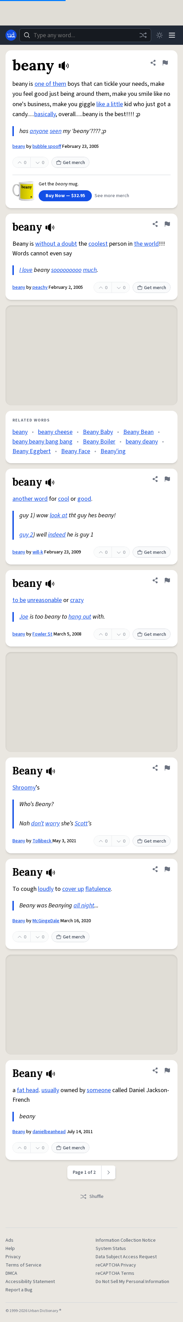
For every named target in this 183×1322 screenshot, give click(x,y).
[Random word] (143, 35)
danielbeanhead (49, 1131)
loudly (46, 889)
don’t (37, 823)
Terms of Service (23, 1265)
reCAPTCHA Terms (115, 1273)
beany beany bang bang (42, 441)
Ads (9, 1240)
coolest (98, 244)
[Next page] (109, 1172)
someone (99, 1090)
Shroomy (24, 787)
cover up (73, 889)
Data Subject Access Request (126, 1256)
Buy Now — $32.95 (65, 195)
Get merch (70, 162)
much (90, 270)
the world (146, 244)
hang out (79, 616)
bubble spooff (46, 146)
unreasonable (44, 600)
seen (55, 131)
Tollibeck (42, 840)
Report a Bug (19, 1290)
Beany (18, 840)
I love (25, 270)
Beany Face (75, 451)
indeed (57, 534)
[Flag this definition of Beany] (167, 767)
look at (58, 515)
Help (10, 1248)
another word (30, 499)
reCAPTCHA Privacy (116, 1265)
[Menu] (171, 35)
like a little (109, 104)
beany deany (142, 441)
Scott (81, 823)
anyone (39, 131)
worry (52, 823)
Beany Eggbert (31, 451)
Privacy (13, 1256)
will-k (37, 552)
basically (45, 114)
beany (18, 146)
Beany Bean (138, 432)
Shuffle (92, 1196)
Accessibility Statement (30, 1281)
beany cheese (55, 432)
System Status (111, 1248)
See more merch (112, 195)
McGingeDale (45, 920)
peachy (40, 287)
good (84, 499)
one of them (50, 84)
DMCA (11, 1273)
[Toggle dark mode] (159, 35)
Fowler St (42, 634)
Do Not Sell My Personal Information (132, 1281)
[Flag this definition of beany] (165, 62)
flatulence (98, 889)
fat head (28, 1090)
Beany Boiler (99, 441)
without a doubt (56, 244)
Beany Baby (98, 432)
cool (63, 499)
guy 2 (26, 534)
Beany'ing (113, 451)
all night (84, 905)
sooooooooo (66, 270)
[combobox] (85, 35)
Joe (23, 616)
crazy (77, 600)
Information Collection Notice (126, 1240)
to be (19, 600)
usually (50, 1090)
